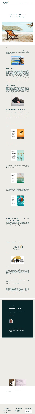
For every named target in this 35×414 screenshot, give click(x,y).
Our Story (19, 2)
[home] (6, 2)
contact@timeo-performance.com (17, 411)
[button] (32, 3)
